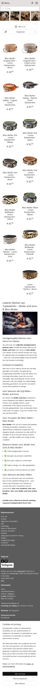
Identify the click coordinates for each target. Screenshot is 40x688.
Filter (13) (20, 26)
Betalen (3, 538)
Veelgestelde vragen (8, 540)
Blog (2, 581)
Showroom (5, 615)
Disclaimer (4, 543)
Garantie (4, 533)
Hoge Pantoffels (6, 638)
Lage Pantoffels (6, 640)
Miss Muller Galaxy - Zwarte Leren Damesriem (30, 99)
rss (22, 680)
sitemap (17, 680)
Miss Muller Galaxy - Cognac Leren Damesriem (10, 101)
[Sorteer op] (20, 32)
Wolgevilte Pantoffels (8, 636)
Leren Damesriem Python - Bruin (30, 287)
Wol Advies (5, 645)
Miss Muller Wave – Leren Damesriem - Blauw (30, 211)
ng (8, 526)
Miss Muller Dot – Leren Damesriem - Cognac (30, 173)
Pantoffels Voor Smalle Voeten (11, 643)
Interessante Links (7, 578)
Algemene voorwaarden (9, 521)
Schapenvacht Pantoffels (9, 633)
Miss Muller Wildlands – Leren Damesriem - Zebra (10, 214)
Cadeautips (5, 631)
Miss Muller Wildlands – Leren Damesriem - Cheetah (30, 249)
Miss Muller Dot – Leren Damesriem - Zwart (30, 136)
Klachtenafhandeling (8, 545)
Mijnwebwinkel (23, 684)
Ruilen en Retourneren (8, 528)
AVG (2, 524)
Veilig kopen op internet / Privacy (12, 536)
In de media (5, 576)
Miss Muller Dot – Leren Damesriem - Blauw (10, 138)
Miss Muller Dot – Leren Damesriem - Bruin (10, 176)
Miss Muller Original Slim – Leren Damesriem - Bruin (10, 63)
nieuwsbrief (21, 571)
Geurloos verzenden (8, 531)
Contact (3, 519)
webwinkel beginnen (30, 680)
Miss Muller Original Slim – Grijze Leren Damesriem (30, 62)
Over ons (4, 516)
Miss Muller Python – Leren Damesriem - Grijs (10, 253)
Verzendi (4, 526)
